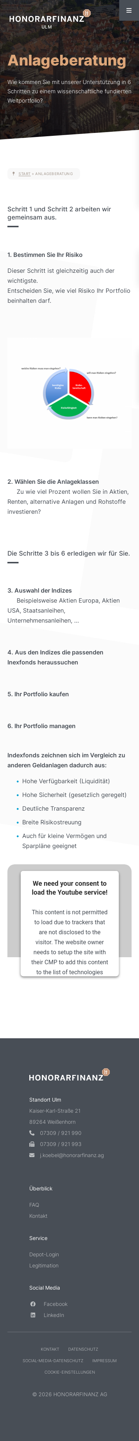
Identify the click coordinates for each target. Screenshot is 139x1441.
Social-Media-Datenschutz (53, 1361)
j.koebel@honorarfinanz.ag (66, 1155)
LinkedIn (46, 1315)
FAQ (34, 1205)
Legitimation (44, 1266)
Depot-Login (44, 1254)
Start (25, 173)
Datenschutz (83, 1349)
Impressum (104, 1361)
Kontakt (38, 1216)
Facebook (48, 1304)
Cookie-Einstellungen (69, 1372)
